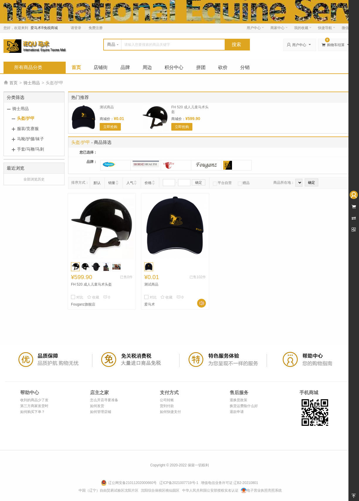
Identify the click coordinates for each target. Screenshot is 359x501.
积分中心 (174, 67)
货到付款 (167, 406)
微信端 (347, 28)
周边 (147, 67)
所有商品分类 (28, 67)
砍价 (223, 67)
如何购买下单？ (32, 412)
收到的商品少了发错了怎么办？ (34, 400)
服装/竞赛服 (28, 128)
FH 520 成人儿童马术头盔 (91, 284)
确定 (198, 183)
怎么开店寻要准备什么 (104, 400)
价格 (148, 183)
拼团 (201, 67)
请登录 (76, 28)
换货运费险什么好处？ (244, 406)
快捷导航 (326, 28)
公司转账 (167, 400)
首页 (76, 67)
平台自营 (222, 183)
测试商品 (107, 107)
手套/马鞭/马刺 (30, 149)
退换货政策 (238, 400)
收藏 (93, 297)
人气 (129, 183)
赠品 (244, 183)
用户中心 (255, 28)
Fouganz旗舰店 (83, 304)
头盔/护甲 (26, 118)
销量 (111, 183)
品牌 (125, 67)
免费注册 (96, 28)
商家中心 (279, 28)
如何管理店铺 (100, 412)
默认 (97, 183)
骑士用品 (31, 82)
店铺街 (101, 67)
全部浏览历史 (34, 179)
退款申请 (237, 412)
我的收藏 (302, 28)
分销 (245, 67)
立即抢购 (110, 127)
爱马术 (149, 304)
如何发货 (97, 406)
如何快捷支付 (170, 412)
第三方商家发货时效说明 (34, 406)
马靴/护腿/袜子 (30, 138)
